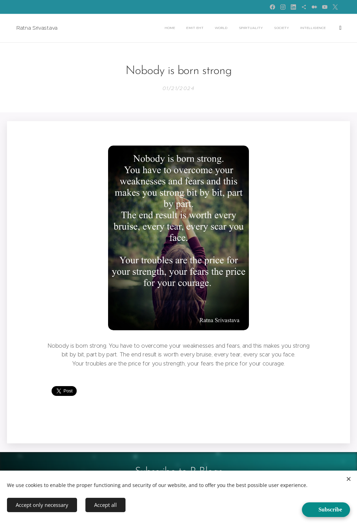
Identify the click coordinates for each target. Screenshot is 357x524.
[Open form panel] (326, 509)
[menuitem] (168, 28)
